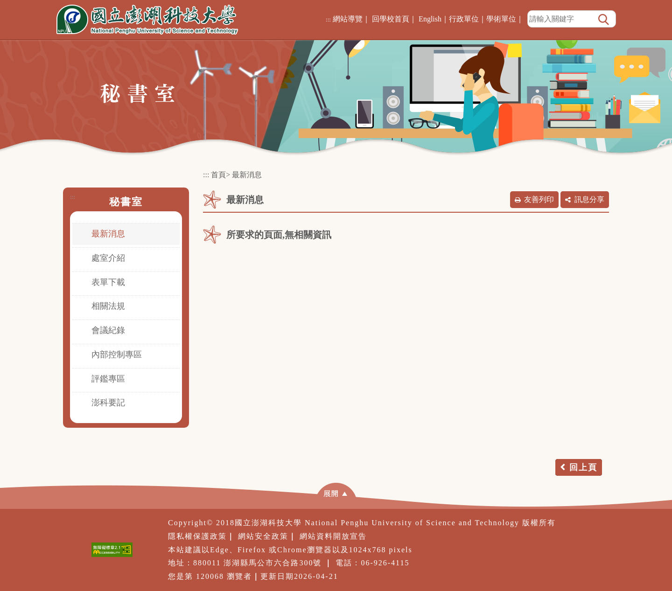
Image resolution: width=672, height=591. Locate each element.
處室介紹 (108, 258)
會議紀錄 (108, 330)
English (430, 19)
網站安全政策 (263, 536)
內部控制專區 (116, 354)
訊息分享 (589, 199)
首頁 (218, 175)
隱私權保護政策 (197, 536)
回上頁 (583, 467)
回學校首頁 (390, 19)
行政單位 (464, 19)
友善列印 (539, 199)
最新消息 (108, 233)
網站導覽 (348, 19)
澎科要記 (108, 402)
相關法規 (108, 306)
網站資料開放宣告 (333, 536)
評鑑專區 (108, 378)
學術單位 (501, 19)
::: (328, 19)
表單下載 (108, 282)
